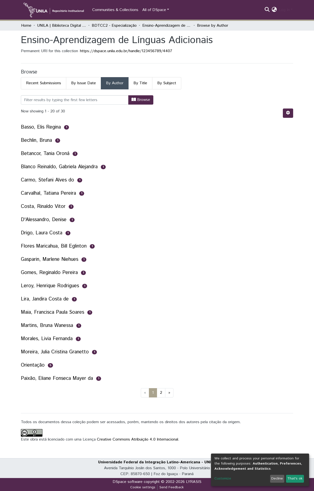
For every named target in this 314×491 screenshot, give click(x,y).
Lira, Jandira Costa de (45, 299)
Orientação (33, 365)
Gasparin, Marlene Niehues (49, 259)
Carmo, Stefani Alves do (47, 180)
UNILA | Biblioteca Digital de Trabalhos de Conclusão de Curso (61, 25)
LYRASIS (193, 482)
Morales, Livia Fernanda (47, 338)
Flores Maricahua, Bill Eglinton (54, 246)
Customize (222, 478)
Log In (284, 10)
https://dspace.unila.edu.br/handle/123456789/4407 (126, 51)
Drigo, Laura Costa (41, 233)
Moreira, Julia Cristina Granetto (55, 352)
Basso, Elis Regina (41, 127)
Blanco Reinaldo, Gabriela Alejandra (59, 166)
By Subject (166, 83)
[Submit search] (267, 10)
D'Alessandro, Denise (43, 219)
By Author (114, 83)
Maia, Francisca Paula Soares (52, 312)
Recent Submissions (43, 83)
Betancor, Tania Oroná (45, 153)
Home (26, 25)
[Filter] (75, 100)
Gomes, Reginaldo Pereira (49, 272)
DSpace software (128, 482)
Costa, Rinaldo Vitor (43, 206)
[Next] (169, 392)
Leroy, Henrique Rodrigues (50, 285)
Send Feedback (171, 487)
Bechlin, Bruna (36, 140)
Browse (140, 100)
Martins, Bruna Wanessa (47, 325)
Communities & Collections (115, 10)
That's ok (294, 478)
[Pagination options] (288, 113)
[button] (274, 10)
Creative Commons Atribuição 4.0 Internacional (137, 439)
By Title (140, 83)
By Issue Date (83, 83)
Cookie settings (142, 487)
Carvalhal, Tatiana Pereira (48, 193)
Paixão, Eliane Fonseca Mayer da (57, 378)
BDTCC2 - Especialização (114, 25)
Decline (277, 478)
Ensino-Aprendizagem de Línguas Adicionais (166, 25)
